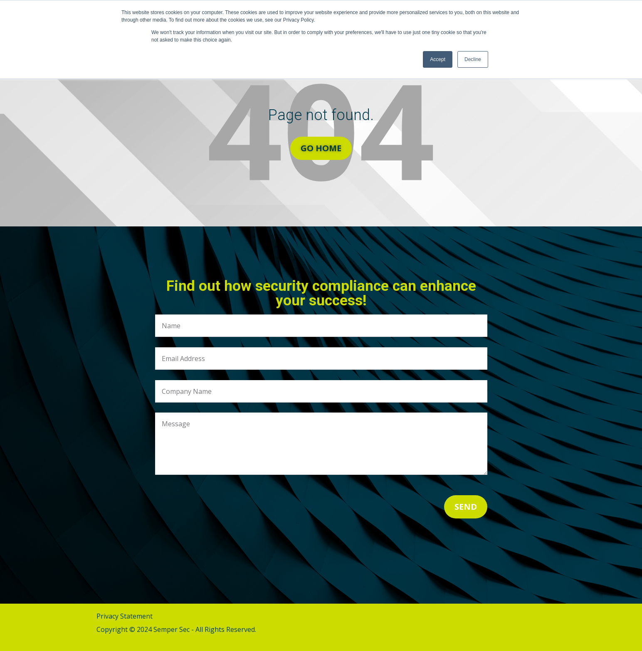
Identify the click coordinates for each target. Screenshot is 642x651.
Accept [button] (437, 59)
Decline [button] (472, 59)
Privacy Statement (124, 616)
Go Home (321, 148)
